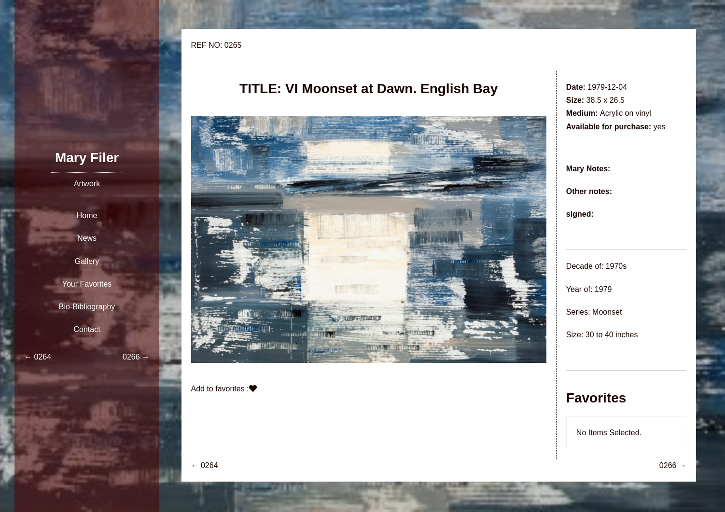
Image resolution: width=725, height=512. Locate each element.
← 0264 (204, 465)
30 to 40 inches (612, 335)
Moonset (607, 312)
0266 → (672, 465)
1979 (603, 289)
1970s (616, 266)
